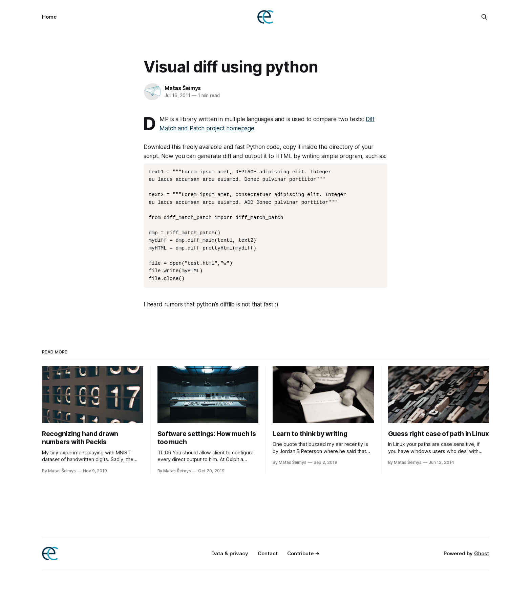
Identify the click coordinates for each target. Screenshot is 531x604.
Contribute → (303, 553)
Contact (268, 553)
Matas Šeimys (183, 88)
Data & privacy (229, 553)
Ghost (481, 553)
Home (49, 17)
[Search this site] (484, 17)
